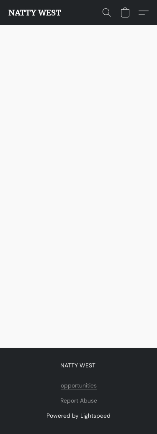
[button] (34, 12)
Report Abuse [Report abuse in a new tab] (78, 400)
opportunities (79, 385)
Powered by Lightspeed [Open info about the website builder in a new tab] (78, 415)
